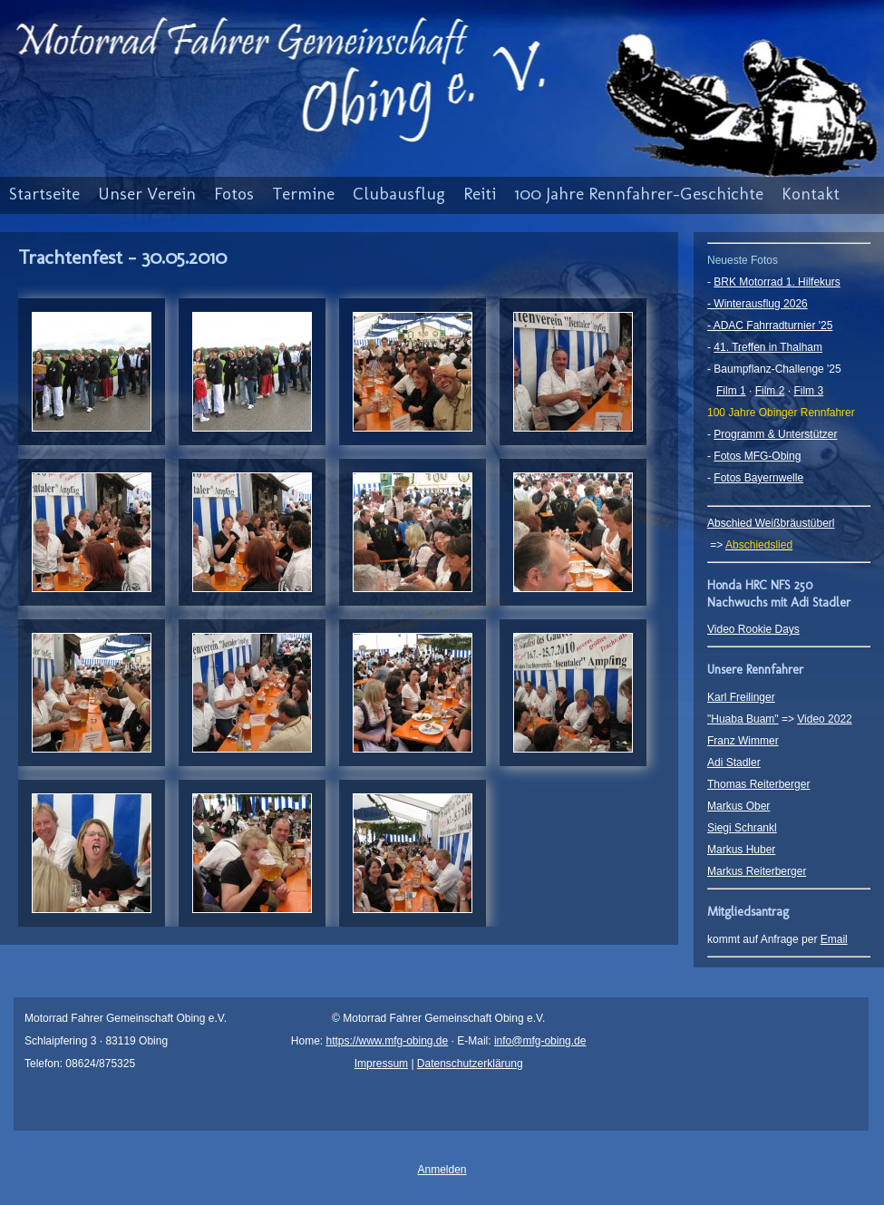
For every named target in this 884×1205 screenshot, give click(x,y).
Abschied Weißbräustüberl (771, 523)
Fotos (234, 193)
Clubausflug (399, 193)
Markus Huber (741, 849)
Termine (303, 193)
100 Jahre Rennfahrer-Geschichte (638, 193)
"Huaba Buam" (743, 719)
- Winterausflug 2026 (757, 303)
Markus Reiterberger (756, 871)
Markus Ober (738, 806)
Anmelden (441, 1169)
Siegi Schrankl (742, 827)
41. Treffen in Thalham (768, 347)
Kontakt (811, 193)
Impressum (381, 1063)
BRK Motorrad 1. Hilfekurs (777, 282)
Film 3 (808, 390)
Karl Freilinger (741, 697)
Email (834, 939)
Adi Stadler (734, 762)
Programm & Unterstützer (775, 434)
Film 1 (731, 390)
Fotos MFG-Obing (757, 456)
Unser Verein (147, 193)
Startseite (44, 193)
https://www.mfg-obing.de (386, 1041)
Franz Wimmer (743, 740)
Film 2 (770, 390)
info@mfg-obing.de (540, 1041)
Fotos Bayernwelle (758, 477)
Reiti (479, 193)
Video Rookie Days (753, 629)
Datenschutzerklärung (470, 1063)
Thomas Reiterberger (758, 784)
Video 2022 (824, 719)
